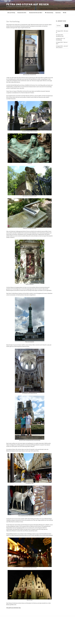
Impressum (58, 12)
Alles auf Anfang (11, 12)
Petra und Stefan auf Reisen (27, 4)
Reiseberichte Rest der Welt (36, 12)
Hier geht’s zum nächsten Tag (13, 607)
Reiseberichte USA (22, 12)
